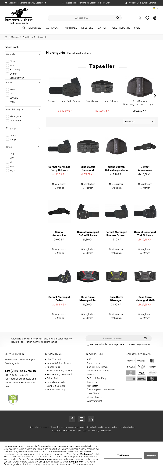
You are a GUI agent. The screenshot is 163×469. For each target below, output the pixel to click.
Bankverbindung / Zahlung (60, 370)
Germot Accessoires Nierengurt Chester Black (59, 234)
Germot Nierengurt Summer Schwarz (116, 234)
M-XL (12, 158)
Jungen (13, 139)
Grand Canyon (17, 78)
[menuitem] (155, 18)
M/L (12, 162)
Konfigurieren (151, 456)
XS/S (12, 170)
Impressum (92, 382)
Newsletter (92, 386)
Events (90, 374)
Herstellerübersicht (56, 382)
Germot (13, 73)
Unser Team (93, 393)
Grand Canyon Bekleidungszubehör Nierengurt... (139, 103)
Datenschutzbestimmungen (106, 344)
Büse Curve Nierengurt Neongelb (116, 299)
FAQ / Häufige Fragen (97, 378)
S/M (12, 166)
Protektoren (15, 120)
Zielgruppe (11, 128)
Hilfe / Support (54, 359)
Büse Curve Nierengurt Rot (87, 299)
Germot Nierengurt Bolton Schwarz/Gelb (59, 299)
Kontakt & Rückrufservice (59, 363)
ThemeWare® (105, 431)
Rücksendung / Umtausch (59, 374)
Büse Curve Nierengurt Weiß (145, 299)
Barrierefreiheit (94, 363)
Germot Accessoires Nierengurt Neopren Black (145, 168)
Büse (12, 61)
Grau (12, 89)
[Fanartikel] (70, 28)
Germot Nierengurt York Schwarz (145, 234)
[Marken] (102, 28)
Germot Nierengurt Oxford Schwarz (88, 234)
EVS (12, 65)
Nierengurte (15, 116)
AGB (89, 359)
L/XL (12, 154)
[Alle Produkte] (120, 28)
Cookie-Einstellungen (97, 367)
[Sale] (137, 28)
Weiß (12, 102)
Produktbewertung (56, 389)
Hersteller (11, 54)
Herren (13, 135)
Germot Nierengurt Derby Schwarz (65, 101)
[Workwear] (52, 28)
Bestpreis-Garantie (56, 386)
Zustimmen (123, 455)
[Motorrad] (35, 28)
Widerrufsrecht (94, 401)
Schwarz (14, 97)
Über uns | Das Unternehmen (101, 389)
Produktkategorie (14, 109)
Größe (9, 147)
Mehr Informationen (83, 464)
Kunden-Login (53, 367)
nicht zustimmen (43, 459)
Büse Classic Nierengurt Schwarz (102, 101)
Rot (11, 93)
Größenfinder (53, 378)
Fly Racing (15, 69)
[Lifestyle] (87, 28)
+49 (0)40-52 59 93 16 (20, 371)
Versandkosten (94, 397)
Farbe (9, 82)
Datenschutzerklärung (98, 370)
